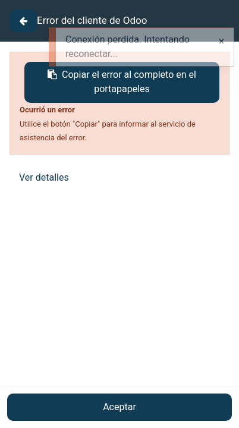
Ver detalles (44, 177)
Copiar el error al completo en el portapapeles (122, 82)
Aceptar (119, 407)
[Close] (23, 21)
